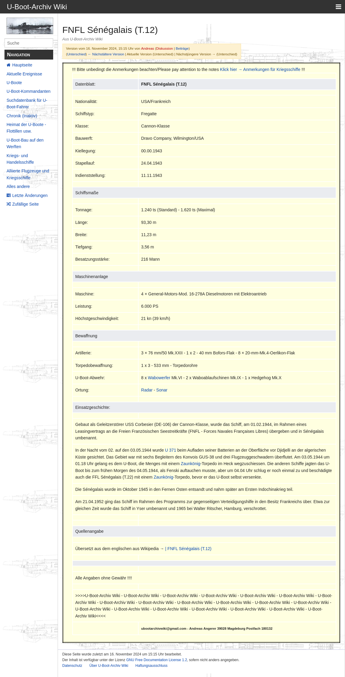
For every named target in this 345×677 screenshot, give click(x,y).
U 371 (170, 450)
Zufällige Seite (25, 204)
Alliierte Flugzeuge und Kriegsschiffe (28, 174)
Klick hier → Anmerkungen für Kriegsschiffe (260, 69)
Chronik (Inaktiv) (22, 115)
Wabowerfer (159, 377)
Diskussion (164, 48)
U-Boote (14, 82)
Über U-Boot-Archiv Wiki (108, 666)
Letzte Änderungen (29, 195)
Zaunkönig (190, 463)
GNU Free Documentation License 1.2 (156, 660)
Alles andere (18, 186)
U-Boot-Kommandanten (28, 91)
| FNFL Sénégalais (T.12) (188, 548)
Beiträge (182, 48)
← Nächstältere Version (106, 54)
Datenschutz (72, 666)
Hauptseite (22, 65)
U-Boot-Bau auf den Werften (25, 143)
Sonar (161, 390)
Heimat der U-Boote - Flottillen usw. (26, 127)
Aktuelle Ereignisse (24, 74)
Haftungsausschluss (151, 666)
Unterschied (76, 54)
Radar (147, 390)
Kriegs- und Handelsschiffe (20, 159)
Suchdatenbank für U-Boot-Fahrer (27, 103)
